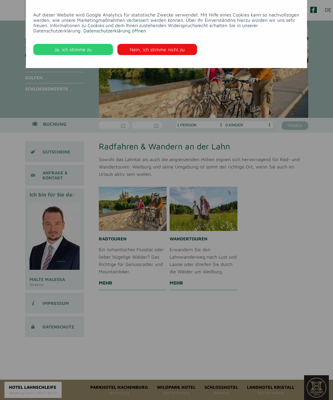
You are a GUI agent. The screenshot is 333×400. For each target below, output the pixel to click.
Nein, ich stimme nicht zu (157, 49)
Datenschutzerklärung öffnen (114, 30)
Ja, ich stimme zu (73, 49)
